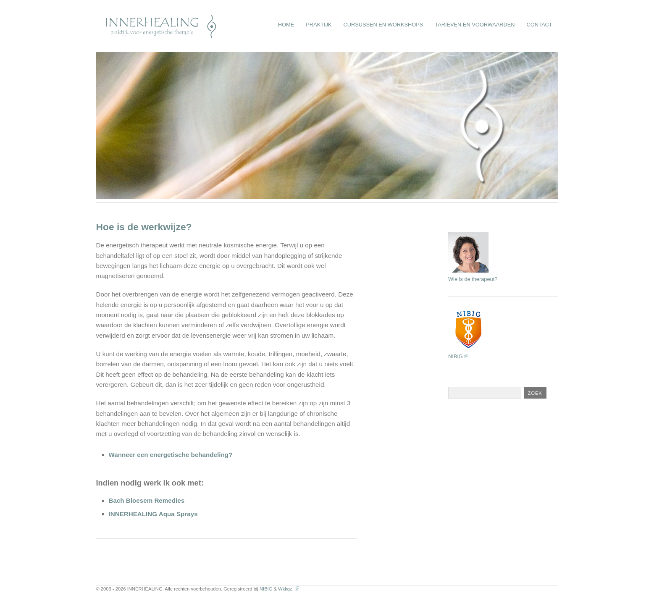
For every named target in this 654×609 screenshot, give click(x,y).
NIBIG (455, 356)
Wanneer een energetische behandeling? (171, 454)
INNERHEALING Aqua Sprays (153, 513)
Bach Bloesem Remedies (147, 500)
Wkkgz (285, 588)
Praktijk (318, 24)
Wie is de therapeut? (472, 279)
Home (286, 24)
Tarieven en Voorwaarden (475, 24)
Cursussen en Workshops (383, 24)
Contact (539, 24)
